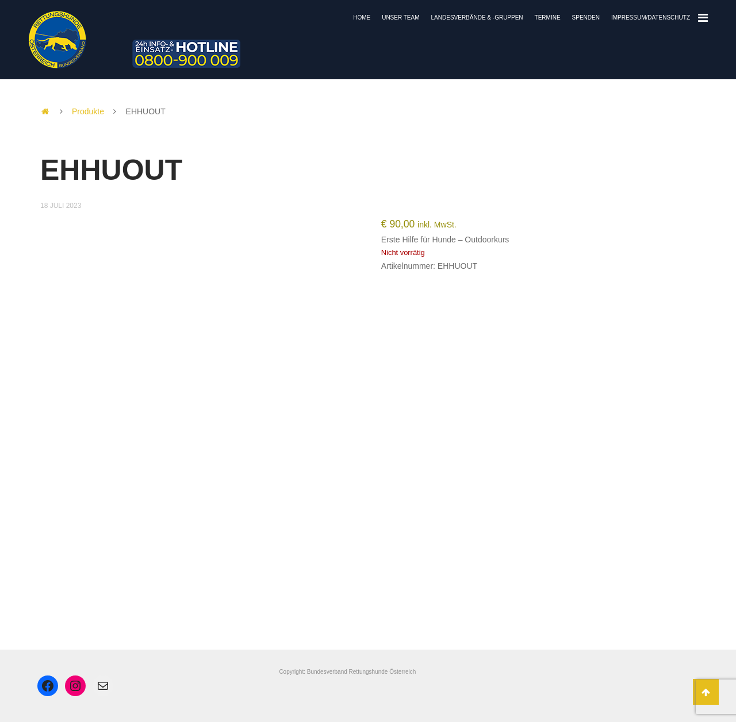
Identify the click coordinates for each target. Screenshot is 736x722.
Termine (548, 17)
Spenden (586, 17)
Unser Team (400, 17)
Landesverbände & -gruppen (477, 17)
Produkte (88, 111)
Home (361, 17)
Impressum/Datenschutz (650, 17)
